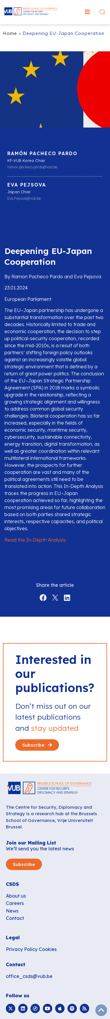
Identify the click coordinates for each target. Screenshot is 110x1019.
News (12, 911)
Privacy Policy (22, 949)
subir (101, 1010)
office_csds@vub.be (29, 976)
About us (16, 896)
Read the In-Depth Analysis (35, 540)
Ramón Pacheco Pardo (42, 153)
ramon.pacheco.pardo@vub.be (32, 167)
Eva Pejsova (26, 185)
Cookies (48, 949)
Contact (15, 918)
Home (10, 33)
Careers (15, 903)
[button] (87, 12)
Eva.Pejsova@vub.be (24, 198)
